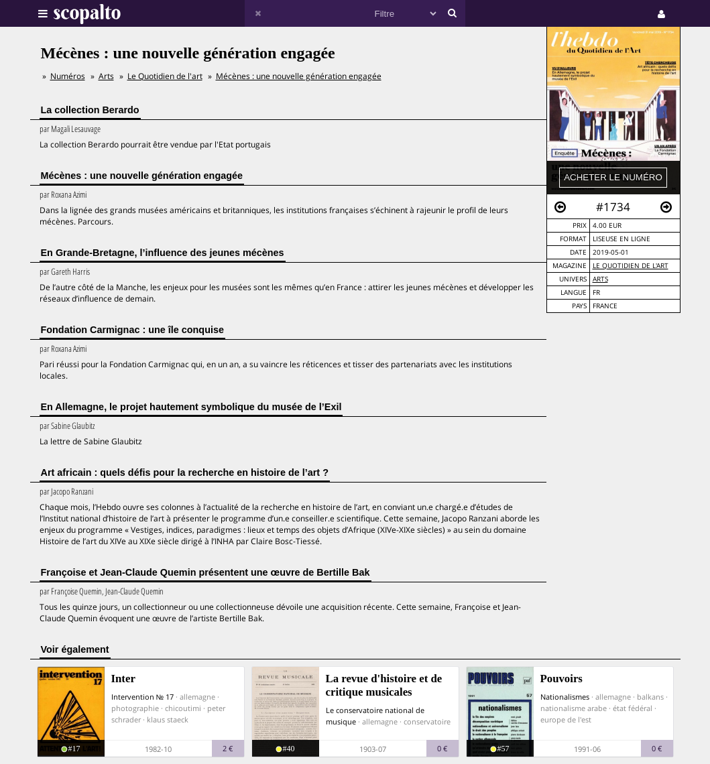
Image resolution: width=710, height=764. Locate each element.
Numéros (67, 76)
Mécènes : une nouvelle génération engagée (298, 76)
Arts (600, 279)
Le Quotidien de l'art (630, 265)
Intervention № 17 (142, 697)
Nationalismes (564, 697)
